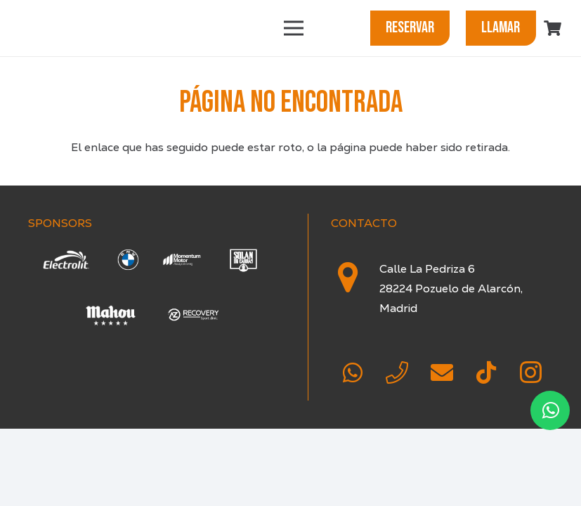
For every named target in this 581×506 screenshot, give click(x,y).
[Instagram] (531, 372)
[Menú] (294, 28)
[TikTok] (486, 372)
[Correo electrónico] (441, 372)
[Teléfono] (397, 372)
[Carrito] (553, 28)
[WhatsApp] (353, 372)
